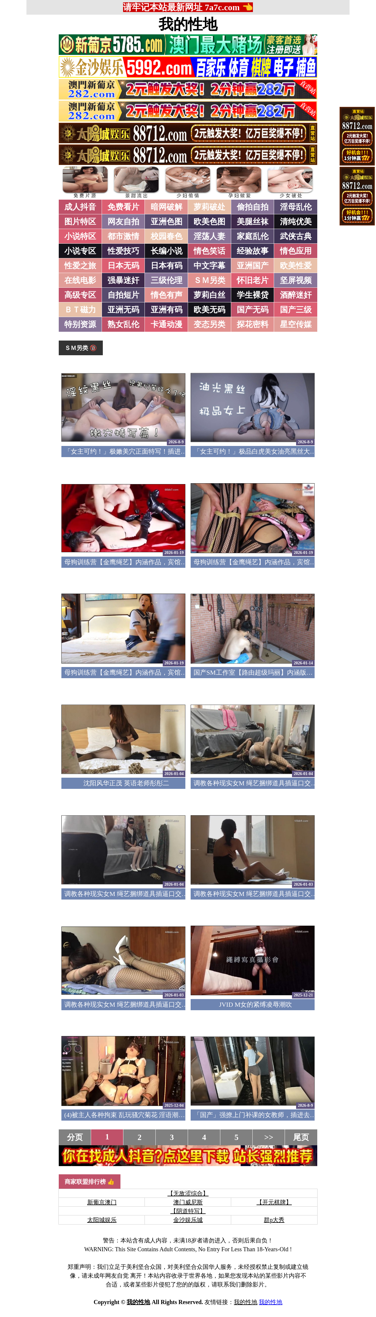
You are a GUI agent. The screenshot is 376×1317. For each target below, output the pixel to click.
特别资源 (80, 324)
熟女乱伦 (123, 324)
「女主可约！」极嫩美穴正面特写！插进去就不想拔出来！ (148, 451)
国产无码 (252, 309)
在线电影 (80, 280)
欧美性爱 (296, 265)
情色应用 (296, 251)
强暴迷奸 (123, 280)
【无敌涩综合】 (188, 1193)
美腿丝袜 (252, 221)
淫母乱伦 (296, 207)
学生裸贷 (252, 295)
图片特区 (80, 221)
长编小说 (166, 251)
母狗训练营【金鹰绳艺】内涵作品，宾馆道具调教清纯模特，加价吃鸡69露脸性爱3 (182, 562)
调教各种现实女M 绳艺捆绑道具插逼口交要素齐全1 (137, 1004)
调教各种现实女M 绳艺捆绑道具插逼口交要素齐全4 (267, 783)
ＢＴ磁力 (80, 309)
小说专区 (80, 251)
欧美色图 (209, 221)
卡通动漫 (166, 324)
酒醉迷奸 (296, 295)
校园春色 (166, 236)
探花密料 (252, 324)
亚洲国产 (252, 265)
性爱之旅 (80, 265)
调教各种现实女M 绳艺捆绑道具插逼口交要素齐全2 (267, 893)
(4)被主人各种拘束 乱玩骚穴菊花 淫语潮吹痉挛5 (132, 1115)
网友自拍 (123, 221)
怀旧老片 (252, 280)
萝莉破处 (209, 207)
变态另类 (209, 324)
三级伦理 (166, 280)
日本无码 (123, 265)
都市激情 (123, 236)
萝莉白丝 (209, 295)
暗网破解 (166, 207)
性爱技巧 (123, 251)
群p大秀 (274, 1220)
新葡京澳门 (102, 1202)
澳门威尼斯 (188, 1202)
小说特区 (80, 236)
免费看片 (123, 207)
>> (268, 1137)
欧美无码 (209, 309)
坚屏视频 (296, 280)
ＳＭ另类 (209, 280)
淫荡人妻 (209, 236)
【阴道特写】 (188, 1211)
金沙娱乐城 (188, 1220)
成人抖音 (80, 207)
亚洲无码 (123, 309)
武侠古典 (296, 236)
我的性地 (188, 24)
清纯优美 (296, 221)
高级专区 (80, 295)
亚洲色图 (166, 221)
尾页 (301, 1137)
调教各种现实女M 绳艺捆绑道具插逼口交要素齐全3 (137, 893)
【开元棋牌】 (274, 1202)
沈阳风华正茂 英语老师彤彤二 (126, 783)
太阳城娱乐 (102, 1220)
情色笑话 (209, 251)
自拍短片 (123, 295)
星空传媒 (296, 324)
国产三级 (296, 309)
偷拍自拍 (252, 207)
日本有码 (166, 265)
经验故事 (252, 251)
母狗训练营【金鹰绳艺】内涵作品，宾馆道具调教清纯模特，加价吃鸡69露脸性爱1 (182, 672)
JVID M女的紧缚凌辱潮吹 (255, 1004)
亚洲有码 (166, 309)
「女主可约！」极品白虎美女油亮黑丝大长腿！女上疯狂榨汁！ (284, 451)
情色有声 (166, 295)
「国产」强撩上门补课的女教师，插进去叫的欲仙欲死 (271, 1115)
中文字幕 (209, 265)
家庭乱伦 (252, 236)
